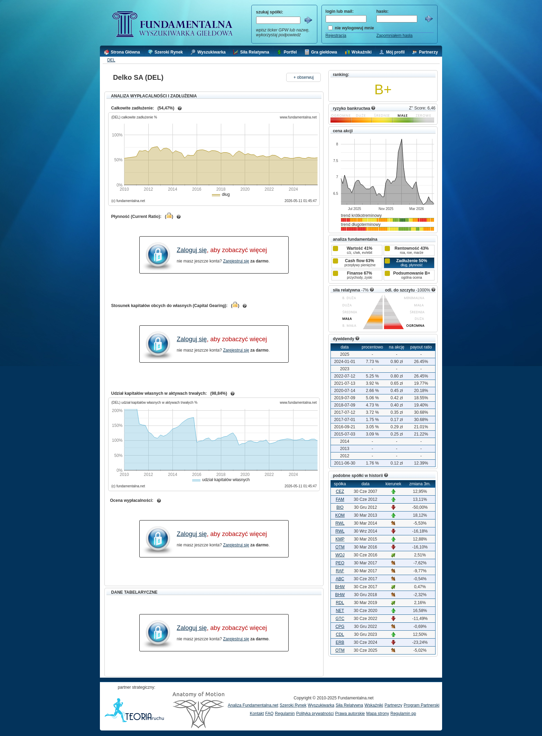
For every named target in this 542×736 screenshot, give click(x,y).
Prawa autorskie (350, 713)
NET (340, 610)
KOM (340, 515)
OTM (340, 547)
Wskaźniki (373, 705)
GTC (340, 618)
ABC (340, 578)
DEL (111, 60)
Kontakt (257, 713)
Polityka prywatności (315, 713)
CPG (339, 626)
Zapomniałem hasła (394, 35)
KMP (339, 539)
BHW (340, 586)
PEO (340, 563)
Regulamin (285, 713)
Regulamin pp (403, 713)
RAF (340, 570)
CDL (340, 634)
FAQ (269, 713)
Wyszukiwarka (321, 705)
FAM (340, 499)
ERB (340, 642)
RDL (340, 602)
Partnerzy (393, 705)
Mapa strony (377, 713)
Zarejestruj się (236, 261)
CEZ (340, 491)
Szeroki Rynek (293, 705)
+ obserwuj (303, 77)
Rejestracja (336, 35)
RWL (339, 523)
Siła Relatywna (349, 705)
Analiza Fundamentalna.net (253, 705)
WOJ (340, 555)
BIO (340, 507)
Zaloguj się (192, 250)
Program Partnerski (421, 705)
